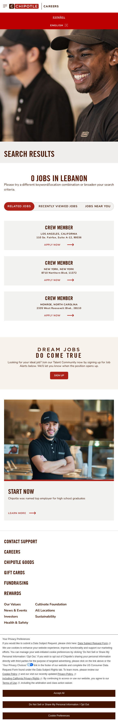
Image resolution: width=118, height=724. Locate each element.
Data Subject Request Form (93, 643)
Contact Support (20, 429)
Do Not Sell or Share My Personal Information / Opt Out (59, 704)
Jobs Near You (97, 94)
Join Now (59, 628)
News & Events (15, 498)
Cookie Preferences (59, 715)
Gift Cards (14, 460)
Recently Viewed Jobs (58, 94)
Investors (11, 504)
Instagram (7, 557)
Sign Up (61, 262)
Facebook (22, 557)
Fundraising (16, 470)
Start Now (21, 379)
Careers (51, 6)
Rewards (12, 481)
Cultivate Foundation (51, 492)
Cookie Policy (9, 674)
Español (59, 17)
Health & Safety (16, 510)
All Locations (45, 498)
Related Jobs (19, 94)
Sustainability (45, 504)
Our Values (12, 492)
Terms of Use (9, 683)
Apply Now (52, 132)
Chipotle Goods (19, 450)
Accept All (59, 693)
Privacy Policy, (65, 674)
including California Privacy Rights (20, 678)
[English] (59, 25)
